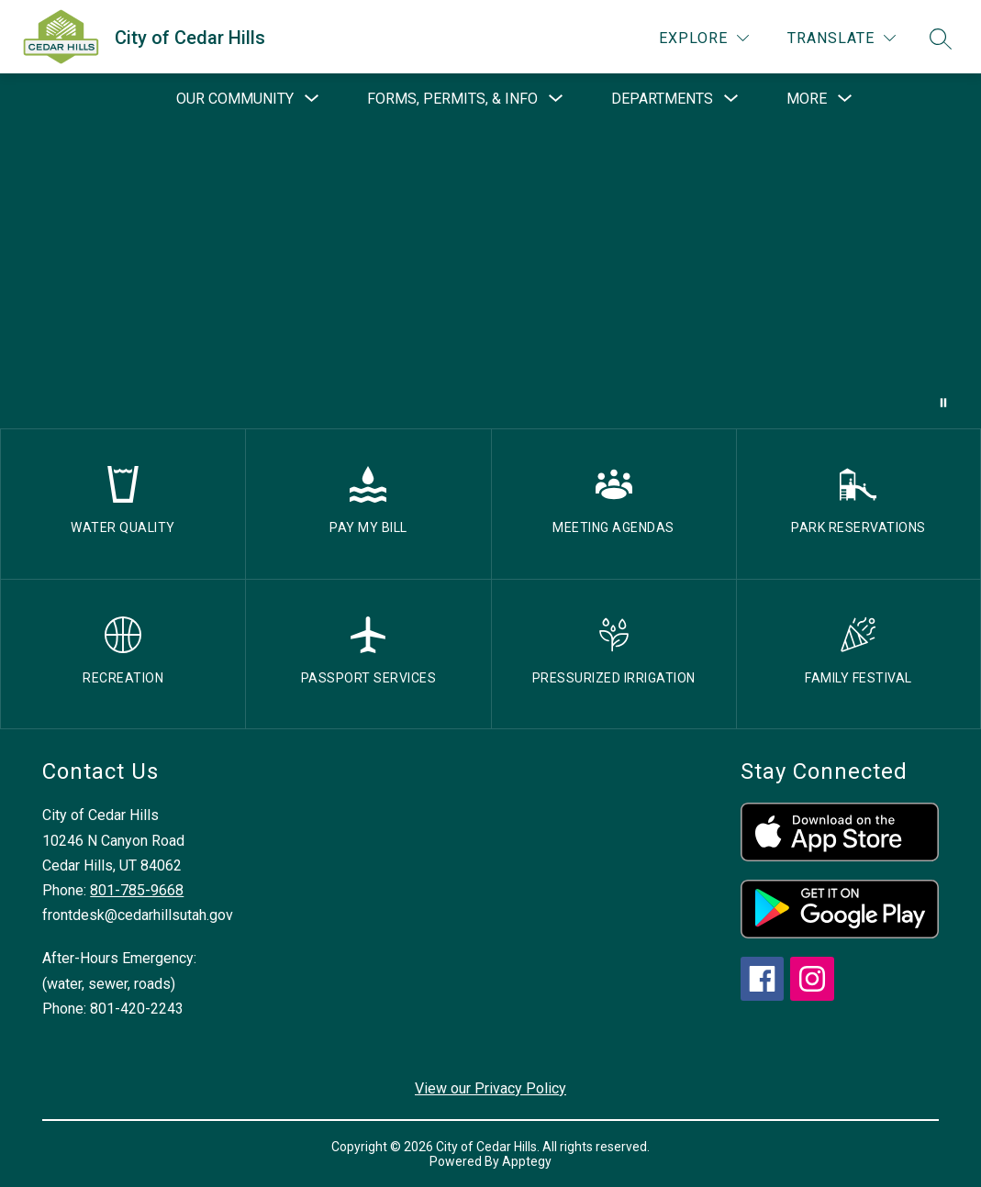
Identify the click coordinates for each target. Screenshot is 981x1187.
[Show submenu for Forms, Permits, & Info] (452, 99)
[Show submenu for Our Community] (235, 99)
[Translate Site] (841, 38)
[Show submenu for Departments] (662, 99)
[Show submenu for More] (806, 99)
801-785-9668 (137, 890)
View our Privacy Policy (490, 1088)
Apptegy (527, 1161)
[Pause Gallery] (943, 402)
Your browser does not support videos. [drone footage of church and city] (490, 276)
